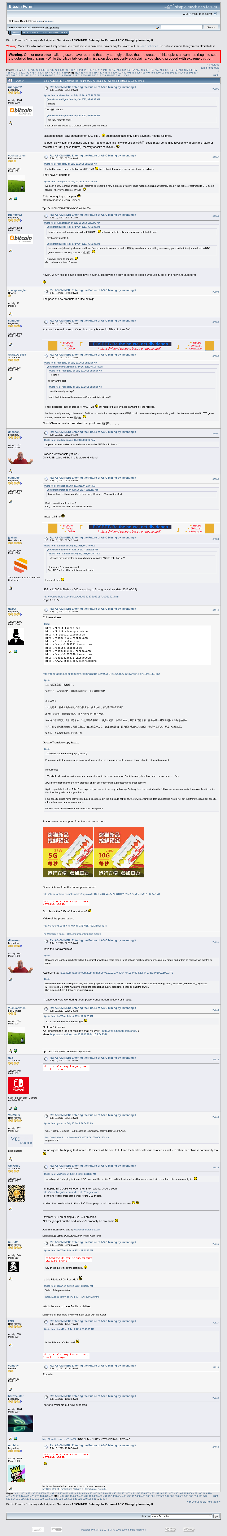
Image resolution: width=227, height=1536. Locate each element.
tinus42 (13, 1242)
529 (108, 75)
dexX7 (12, 608)
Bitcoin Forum (14, 40)
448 (104, 69)
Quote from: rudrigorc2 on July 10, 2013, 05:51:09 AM (70, 164)
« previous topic (196, 1501)
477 (51, 72)
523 (80, 75)
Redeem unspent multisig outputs (84, 934)
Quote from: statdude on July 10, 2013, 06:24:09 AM (69, 546)
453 (128, 69)
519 (61, 75)
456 (143, 69)
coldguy (13, 1365)
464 (181, 69)
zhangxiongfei (17, 290)
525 (89, 75)
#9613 (216, 1059)
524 (85, 75)
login (39, 21)
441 (71, 69)
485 (91, 72)
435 (42, 69)
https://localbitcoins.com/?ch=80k (59, 1439)
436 (47, 69)
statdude (13, 320)
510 (18, 75)
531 (118, 75)
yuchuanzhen (17, 155)
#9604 (216, 292)
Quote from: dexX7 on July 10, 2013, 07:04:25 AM (68, 1016)
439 (62, 69)
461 (167, 69)
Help (25, 33)
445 (90, 69)
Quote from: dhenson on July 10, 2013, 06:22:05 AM (69, 486)
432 (28, 69)
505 (186, 72)
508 (8, 75)
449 (109, 69)
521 (70, 75)
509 (13, 75)
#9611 (216, 942)
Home (16, 33)
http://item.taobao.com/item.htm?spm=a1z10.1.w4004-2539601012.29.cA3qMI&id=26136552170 (101, 894)
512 (27, 75)
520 (66, 75)
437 (52, 69)
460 (162, 69)
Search (34, 33)
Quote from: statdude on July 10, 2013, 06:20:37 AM (69, 440)
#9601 (216, 89)
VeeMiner (14, 1115)
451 (119, 69)
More (64, 33)
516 (46, 75)
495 (138, 72)
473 (32, 72)
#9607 (216, 433)
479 (61, 72)
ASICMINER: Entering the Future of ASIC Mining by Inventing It (112, 40)
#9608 (216, 479)
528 (104, 75)
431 (23, 69)
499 (158, 72)
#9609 (216, 539)
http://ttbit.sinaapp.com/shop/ (119, 1030)
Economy (31, 40)
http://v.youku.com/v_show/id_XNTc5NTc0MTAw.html (74, 925)
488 (105, 72)
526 (94, 75)
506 (191, 72)
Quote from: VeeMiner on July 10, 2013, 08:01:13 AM (70, 1174)
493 (129, 72)
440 (66, 69)
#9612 (216, 1009)
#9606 (216, 356)
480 (66, 72)
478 (56, 72)
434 (38, 69)
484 (86, 72)
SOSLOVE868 (17, 354)
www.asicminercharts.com (87, 1229)
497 (148, 72)
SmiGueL (14, 1165)
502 (172, 72)
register (49, 21)
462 (171, 69)
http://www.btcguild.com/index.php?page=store (71, 1192)
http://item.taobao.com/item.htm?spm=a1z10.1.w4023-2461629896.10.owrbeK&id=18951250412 (101, 673)
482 (76, 72)
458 (152, 69)
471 (23, 72)
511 (23, 75)
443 (81, 69)
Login (44, 33)
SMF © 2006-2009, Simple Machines (127, 1529)
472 (27, 72)
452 (124, 69)
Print (215, 75)
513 (32, 75)
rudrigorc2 (15, 87)
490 (115, 72)
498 (153, 72)
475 (42, 72)
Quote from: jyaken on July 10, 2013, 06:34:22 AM (68, 1123)
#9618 (216, 1367)
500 (162, 72)
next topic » (214, 1501)
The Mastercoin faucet (53, 934)
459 (157, 69)
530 (113, 75)
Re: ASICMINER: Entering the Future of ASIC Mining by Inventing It (93, 87)
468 (8, 72)
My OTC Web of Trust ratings (57, 1489)
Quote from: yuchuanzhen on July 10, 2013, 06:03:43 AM (72, 223)
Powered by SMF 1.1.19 (93, 1529)
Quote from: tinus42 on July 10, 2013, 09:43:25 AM (69, 1329)
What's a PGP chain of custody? (90, 1489)
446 (95, 69)
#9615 (216, 1167)
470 (18, 72)
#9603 (216, 216)
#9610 (216, 610)
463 (176, 69)
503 (177, 72)
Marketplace (47, 40)
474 (37, 72)
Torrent (54, 27)
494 (134, 72)
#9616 (216, 1244)
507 (196, 72)
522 (75, 75)
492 (124, 72)
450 (114, 69)
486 (95, 72)
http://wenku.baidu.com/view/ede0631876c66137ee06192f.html (81, 596)
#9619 (216, 1398)
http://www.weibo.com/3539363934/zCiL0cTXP (78, 1034)
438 (57, 69)
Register (54, 33)
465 (186, 69)
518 (56, 75)
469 (13, 72)
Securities (63, 40)
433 (33, 69)
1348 (126, 75)
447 (100, 69)
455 (138, 69)
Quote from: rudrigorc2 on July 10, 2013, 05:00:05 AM (73, 99)
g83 (10, 1057)
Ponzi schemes (149, 46)
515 (42, 75)
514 (37, 75)
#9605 (216, 322)
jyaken (12, 537)
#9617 (216, 1322)
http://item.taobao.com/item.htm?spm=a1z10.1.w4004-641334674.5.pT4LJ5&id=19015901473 (116, 972)
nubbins (13, 1445)
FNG (11, 1321)
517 (51, 75)
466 (190, 69)
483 (81, 72)
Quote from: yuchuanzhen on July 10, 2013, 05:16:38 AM (72, 95)
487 (100, 72)
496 (143, 72)
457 (147, 69)
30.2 (47, 27)
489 (110, 72)
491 (119, 72)
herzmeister (15, 1396)
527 (99, 75)
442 (76, 69)
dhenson (13, 431)
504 (181, 72)
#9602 (216, 157)
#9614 (216, 1117)
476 (46, 72)
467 (195, 69)
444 (85, 69)
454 (133, 69)
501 (167, 72)
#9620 (216, 1447)
